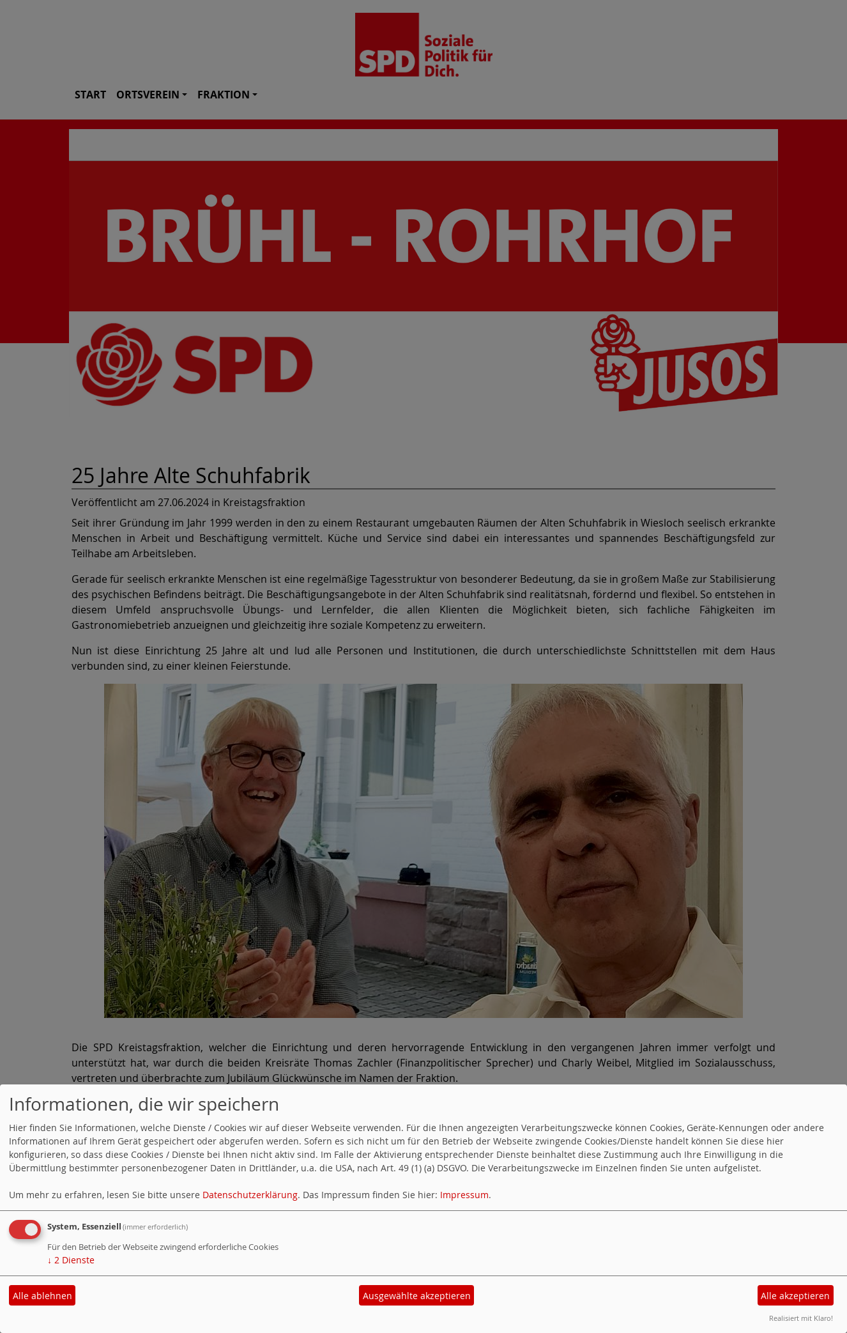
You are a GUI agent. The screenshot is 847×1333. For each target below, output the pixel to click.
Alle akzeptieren (795, 1296)
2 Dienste (71, 1260)
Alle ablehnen (42, 1296)
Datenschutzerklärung (250, 1195)
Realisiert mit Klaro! (801, 1318)
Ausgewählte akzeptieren (417, 1296)
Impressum (464, 1195)
